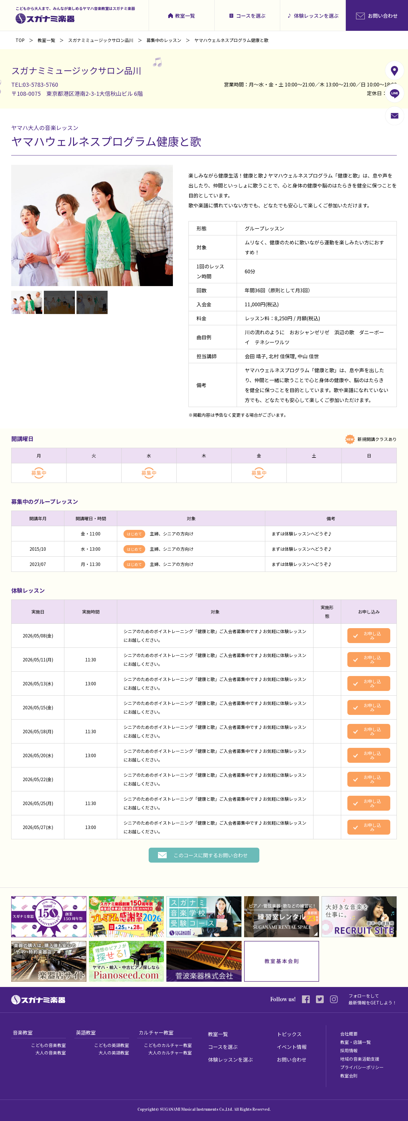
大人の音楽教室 (50, 1052)
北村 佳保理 (282, 356)
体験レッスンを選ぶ (316, 15)
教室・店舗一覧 (355, 1042)
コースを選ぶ (251, 15)
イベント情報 (292, 1046)
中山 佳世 (308, 356)
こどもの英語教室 (111, 1045)
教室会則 (349, 1075)
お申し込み (372, 635)
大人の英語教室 (114, 1052)
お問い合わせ (292, 1059)
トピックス (289, 1034)
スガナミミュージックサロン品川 (100, 40)
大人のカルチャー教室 (170, 1052)
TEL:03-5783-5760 (34, 84)
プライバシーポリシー (362, 1067)
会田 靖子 (255, 356)
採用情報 (349, 1050)
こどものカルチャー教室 (168, 1045)
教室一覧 (185, 15)
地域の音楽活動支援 (359, 1059)
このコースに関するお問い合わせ (211, 855)
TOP (20, 40)
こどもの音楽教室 (48, 1045)
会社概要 (349, 1034)
